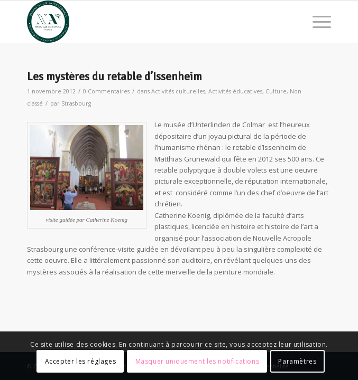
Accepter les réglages (80, 361)
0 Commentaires (106, 91)
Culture (276, 91)
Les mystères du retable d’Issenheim (114, 76)
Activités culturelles (178, 91)
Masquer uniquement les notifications (197, 361)
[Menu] (316, 22)
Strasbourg (76, 103)
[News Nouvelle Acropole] (148, 22)
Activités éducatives (235, 91)
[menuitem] (316, 22)
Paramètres (297, 361)
